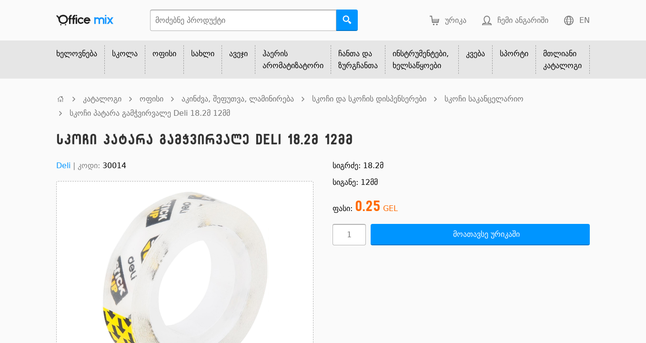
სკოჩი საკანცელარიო (484, 98)
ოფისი (164, 53)
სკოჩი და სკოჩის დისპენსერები (369, 98)
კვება (475, 53)
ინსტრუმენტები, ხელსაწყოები (421, 59)
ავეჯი (238, 53)
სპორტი (514, 53)
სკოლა (125, 53)
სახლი (202, 53)
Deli (63, 165)
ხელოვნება (76, 53)
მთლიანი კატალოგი (562, 59)
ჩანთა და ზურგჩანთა (358, 59)
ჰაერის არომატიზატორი (292, 59)
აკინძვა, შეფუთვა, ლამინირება (238, 98)
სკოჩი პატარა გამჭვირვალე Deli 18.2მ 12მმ (150, 113)
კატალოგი (102, 98)
